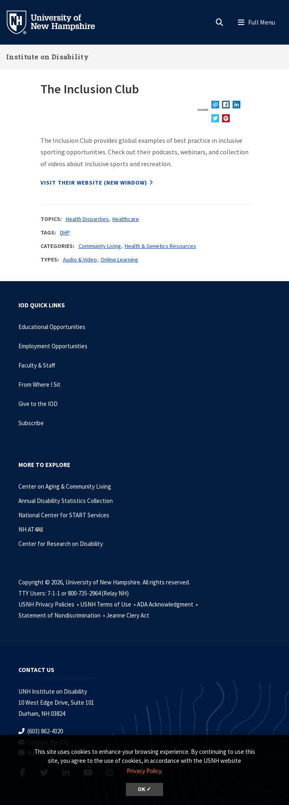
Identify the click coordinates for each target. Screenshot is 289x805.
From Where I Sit (39, 384)
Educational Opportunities (51, 327)
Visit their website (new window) (93, 182)
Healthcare (125, 219)
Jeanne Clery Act (127, 615)
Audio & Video (80, 259)
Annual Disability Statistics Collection (65, 501)
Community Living (99, 246)
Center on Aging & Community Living (64, 486)
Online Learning (119, 259)
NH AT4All (30, 529)
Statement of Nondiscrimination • (62, 615)
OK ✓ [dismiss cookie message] (144, 789)
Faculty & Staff (36, 365)
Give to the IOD (38, 404)
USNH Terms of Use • (108, 604)
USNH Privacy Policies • (49, 604)
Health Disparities (87, 219)
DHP (65, 232)
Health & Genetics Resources (160, 246)
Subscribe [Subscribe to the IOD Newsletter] (31, 423)
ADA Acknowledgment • (168, 604)
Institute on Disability (47, 56)
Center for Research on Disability (60, 544)
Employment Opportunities (52, 346)
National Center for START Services (63, 515)
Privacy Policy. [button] (144, 771)
